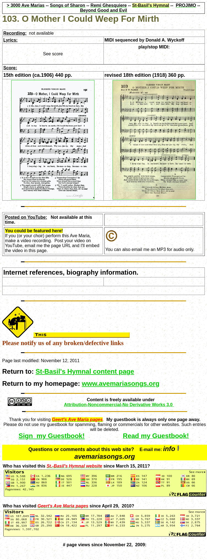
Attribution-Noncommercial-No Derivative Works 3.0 (119, 404)
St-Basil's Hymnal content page (85, 371)
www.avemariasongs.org (120, 383)
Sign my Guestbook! (51, 435)
